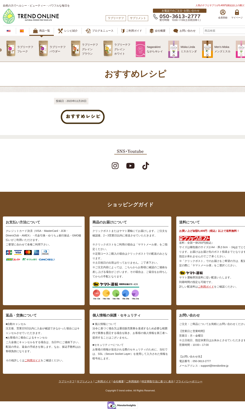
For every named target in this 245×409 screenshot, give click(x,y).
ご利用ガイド (131, 31)
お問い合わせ (184, 31)
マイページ (237, 14)
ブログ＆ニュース (100, 31)
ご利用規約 (132, 381)
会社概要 (158, 31)
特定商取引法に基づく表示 (157, 381)
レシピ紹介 (68, 30)
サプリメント (85, 381)
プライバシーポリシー (189, 381)
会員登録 (222, 14)
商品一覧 (41, 31)
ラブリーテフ (67, 381)
